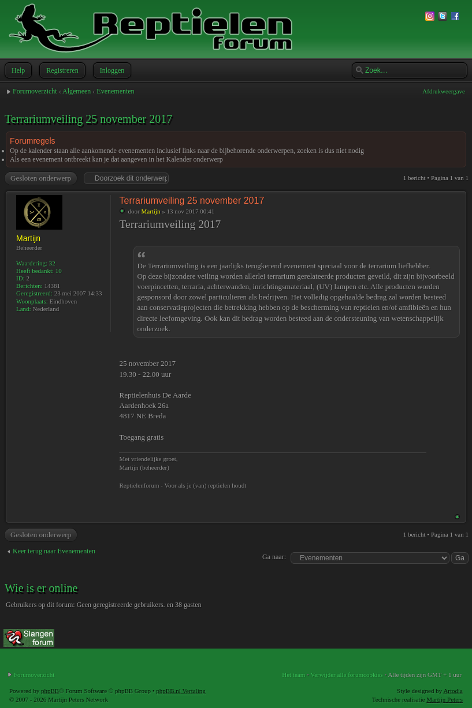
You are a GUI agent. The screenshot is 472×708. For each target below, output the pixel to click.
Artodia (453, 690)
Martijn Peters (444, 699)
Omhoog (457, 517)
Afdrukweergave (443, 91)
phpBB (50, 690)
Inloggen (111, 70)
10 (58, 270)
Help (17, 70)
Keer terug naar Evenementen (54, 551)
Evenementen (115, 91)
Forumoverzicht (35, 91)
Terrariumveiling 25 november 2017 (88, 119)
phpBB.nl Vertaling (180, 690)
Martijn (150, 211)
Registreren (61, 70)
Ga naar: (274, 557)
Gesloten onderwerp (40, 178)
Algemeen (76, 91)
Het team (293, 674)
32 (52, 263)
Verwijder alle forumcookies (346, 674)
